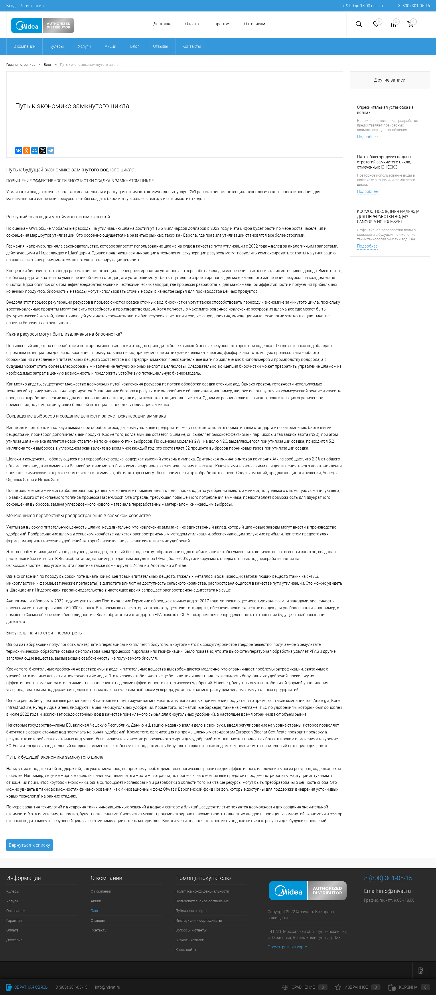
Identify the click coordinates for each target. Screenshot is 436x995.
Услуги (12, 901)
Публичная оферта (191, 911)
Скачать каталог (189, 940)
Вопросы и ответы (191, 930)
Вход (10, 5)
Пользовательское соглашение (202, 901)
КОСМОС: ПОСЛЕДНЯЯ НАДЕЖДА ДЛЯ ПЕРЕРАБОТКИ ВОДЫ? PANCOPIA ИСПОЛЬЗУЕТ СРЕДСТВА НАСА (388, 216)
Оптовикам (254, 23)
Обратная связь (27, 987)
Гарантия (221, 23)
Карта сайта (185, 949)
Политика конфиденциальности (202, 891)
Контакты (99, 930)
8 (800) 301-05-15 (414, 5)
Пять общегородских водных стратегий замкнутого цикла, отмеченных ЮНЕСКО (384, 162)
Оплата (192, 23)
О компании (101, 891)
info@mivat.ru (395, 891)
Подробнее (367, 136)
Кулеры (12, 891)
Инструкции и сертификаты (198, 920)
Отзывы (98, 920)
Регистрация (32, 5)
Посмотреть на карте (287, 947)
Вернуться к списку (29, 845)
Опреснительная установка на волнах (385, 110)
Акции (96, 901)
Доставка (162, 23)
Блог (94, 911)
